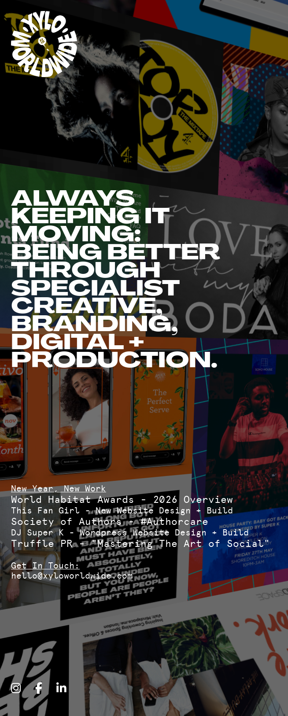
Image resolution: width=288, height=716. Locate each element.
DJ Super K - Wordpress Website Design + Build (130, 533)
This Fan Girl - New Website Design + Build (122, 511)
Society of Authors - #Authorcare (109, 522)
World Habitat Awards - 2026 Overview (122, 500)
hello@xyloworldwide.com (72, 576)
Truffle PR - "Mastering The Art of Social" (140, 544)
